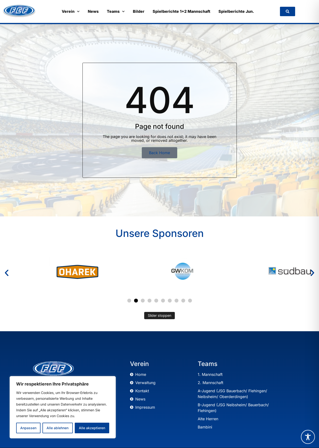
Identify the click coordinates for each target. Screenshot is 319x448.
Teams (116, 11)
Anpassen (28, 428)
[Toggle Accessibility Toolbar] (307, 436)
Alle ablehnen (57, 428)
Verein (71, 11)
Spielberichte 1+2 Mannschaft (181, 11)
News (93, 11)
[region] (63, 407)
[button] (6, 273)
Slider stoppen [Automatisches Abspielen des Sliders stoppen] (159, 315)
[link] (287, 11)
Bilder (138, 11)
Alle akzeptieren (92, 428)
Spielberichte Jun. (236, 11)
